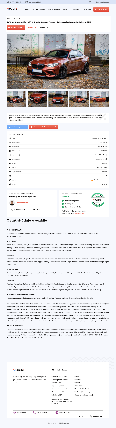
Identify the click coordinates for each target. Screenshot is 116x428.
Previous (8, 61)
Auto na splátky (53, 9)
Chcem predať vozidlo (60, 380)
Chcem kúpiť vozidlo (59, 377)
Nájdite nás (19, 412)
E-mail (36, 210)
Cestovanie (79, 386)
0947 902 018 (18, 210)
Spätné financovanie (60, 389)
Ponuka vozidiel (39, 9)
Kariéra (77, 383)
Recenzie (75, 9)
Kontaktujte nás (101, 9)
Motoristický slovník (82, 389)
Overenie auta (57, 383)
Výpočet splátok (58, 386)
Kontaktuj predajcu (17, 127)
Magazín (66, 9)
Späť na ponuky (14, 18)
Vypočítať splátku (16, 27)
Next (107, 61)
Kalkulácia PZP (57, 395)
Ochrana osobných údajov (85, 395)
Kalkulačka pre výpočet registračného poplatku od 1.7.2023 (62, 401)
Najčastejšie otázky (82, 392)
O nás (77, 377)
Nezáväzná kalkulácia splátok (43, 127)
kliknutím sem (79, 213)
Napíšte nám (102, 2)
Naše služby (86, 9)
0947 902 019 (14, 2)
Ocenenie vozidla (58, 392)
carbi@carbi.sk (33, 2)
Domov (27, 9)
